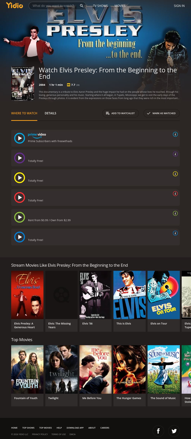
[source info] (174, 134)
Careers (104, 427)
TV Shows (100, 6)
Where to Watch (24, 113)
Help (59, 427)
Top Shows (28, 427)
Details (50, 113)
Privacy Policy (40, 434)
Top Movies (45, 427)
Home (14, 427)
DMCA (72, 434)
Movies (120, 6)
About (92, 427)
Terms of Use (58, 434)
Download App (75, 427)
